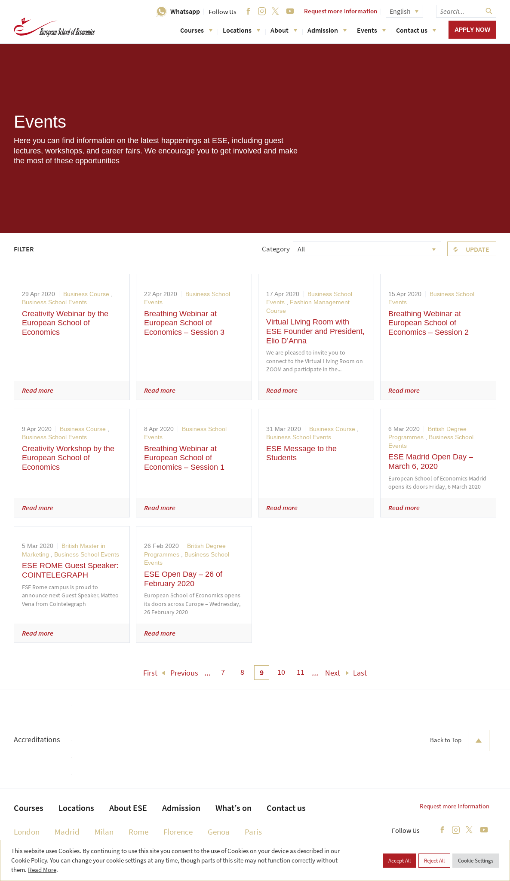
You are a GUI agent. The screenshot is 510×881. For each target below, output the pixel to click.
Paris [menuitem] (253, 831)
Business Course (86, 294)
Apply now (472, 29)
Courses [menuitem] (28, 807)
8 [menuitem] (242, 672)
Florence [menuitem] (178, 831)
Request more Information (340, 11)
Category (276, 249)
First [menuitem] (150, 673)
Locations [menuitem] (76, 807)
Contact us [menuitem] (286, 807)
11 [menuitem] (300, 672)
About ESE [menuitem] (128, 807)
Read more (37, 390)
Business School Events (54, 302)
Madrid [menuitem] (67, 831)
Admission (327, 30)
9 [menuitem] (262, 672)
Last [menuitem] (360, 673)
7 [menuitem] (223, 672)
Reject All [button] (434, 860)
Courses (196, 30)
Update (477, 249)
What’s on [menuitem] (233, 807)
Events (371, 30)
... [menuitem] (208, 673)
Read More (42, 870)
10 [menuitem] (281, 672)
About (283, 30)
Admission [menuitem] (181, 807)
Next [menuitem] (332, 673)
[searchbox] (466, 11)
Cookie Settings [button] (475, 860)
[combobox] (367, 249)
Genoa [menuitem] (219, 831)
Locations (241, 30)
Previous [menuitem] (184, 673)
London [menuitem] (27, 831)
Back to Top (459, 740)
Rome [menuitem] (138, 831)
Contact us (416, 30)
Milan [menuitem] (104, 831)
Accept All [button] (399, 860)
